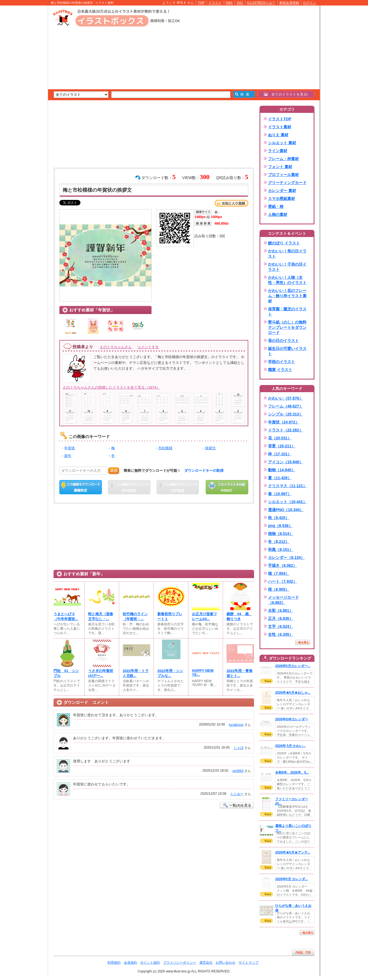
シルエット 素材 (282, 143)
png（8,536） (280, 525)
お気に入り (231, 203)
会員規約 (130, 962)
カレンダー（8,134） (286, 557)
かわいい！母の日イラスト (287, 253)
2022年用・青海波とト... (239, 673)
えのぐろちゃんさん (116, 347)
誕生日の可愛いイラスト (287, 351)
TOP (201, 3)
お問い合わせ (225, 962)
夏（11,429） (279, 478)
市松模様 (165, 448)
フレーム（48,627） (285, 406)
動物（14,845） (281, 470)
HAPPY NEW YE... (203, 672)
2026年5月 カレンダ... (291, 879)
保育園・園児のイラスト (287, 311)
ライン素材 (277, 151)
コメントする (148, 347)
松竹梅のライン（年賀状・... (135, 616)
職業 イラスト (280, 369)
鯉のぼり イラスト (284, 243)
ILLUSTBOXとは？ (261, 3)
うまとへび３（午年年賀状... (66, 616)
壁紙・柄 (275, 206)
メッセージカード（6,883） (283, 600)
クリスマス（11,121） (287, 486)
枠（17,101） (279, 454)
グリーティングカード (287, 182)
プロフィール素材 (283, 174)
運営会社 (206, 962)
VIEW (266, 681)
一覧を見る (302, 642)
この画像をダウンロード (80, 487)
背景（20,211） (281, 446)
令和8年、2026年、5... (292, 772)
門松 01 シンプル (66, 673)
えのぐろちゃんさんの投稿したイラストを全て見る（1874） (111, 387)
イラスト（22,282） (285, 430)
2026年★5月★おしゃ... (292, 693)
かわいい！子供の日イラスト (287, 267)
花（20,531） (279, 438)
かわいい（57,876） (285, 398)
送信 (113, 471)
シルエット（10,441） (287, 502)
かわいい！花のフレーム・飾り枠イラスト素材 (287, 295)
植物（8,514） (280, 533)
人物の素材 (277, 214)
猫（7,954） (278, 573)
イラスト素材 (279, 127)
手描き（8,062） (282, 565)
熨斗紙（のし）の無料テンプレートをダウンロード (287, 327)
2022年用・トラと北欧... (136, 673)
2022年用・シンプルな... (170, 673)
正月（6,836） (280, 618)
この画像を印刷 (227, 487)
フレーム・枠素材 (283, 159)
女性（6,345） (280, 634)
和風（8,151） (280, 549)
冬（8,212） (278, 541)
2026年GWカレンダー (291, 719)
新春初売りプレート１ (169, 616)
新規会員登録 (289, 3)
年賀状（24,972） (283, 422)
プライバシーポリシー (179, 962)
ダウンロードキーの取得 (204, 471)
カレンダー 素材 (282, 190)
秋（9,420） (278, 517)
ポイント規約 (150, 962)
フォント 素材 (280, 166)
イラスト (215, 3)
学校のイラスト (281, 361)
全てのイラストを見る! (286, 94)
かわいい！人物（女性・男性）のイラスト (287, 280)
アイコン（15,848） (285, 462)
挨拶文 (210, 448)
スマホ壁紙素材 (281, 198)
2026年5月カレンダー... (292, 666)
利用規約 (114, 962)
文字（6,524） (280, 626)
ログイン (309, 3)
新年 (67, 456)
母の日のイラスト (283, 340)
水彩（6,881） (280, 610)
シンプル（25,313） (285, 414)
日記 (239, 3)
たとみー (237, 794)
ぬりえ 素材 (278, 135)
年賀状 (69, 448)
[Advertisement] (22, 90)
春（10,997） (279, 494)
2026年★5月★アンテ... (292, 852)
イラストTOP (279, 119)
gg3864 (237, 771)
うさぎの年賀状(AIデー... (100, 673)
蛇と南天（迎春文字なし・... (100, 616)
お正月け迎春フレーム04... (204, 616)
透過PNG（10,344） (285, 509)
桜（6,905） (278, 589)
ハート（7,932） (282, 581)
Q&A (229, 3)
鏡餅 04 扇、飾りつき (239, 616)
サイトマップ (248, 962)
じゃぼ (239, 748)
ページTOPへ (303, 952)
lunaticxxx (236, 725)
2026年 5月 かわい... (290, 746)
